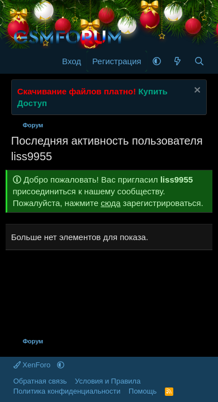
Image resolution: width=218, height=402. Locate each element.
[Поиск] (199, 61)
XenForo (33, 365)
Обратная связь (40, 381)
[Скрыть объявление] (196, 91)
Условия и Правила (107, 381)
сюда (111, 203)
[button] (157, 61)
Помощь (143, 391)
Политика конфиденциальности (67, 391)
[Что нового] (177, 61)
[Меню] (21, 61)
